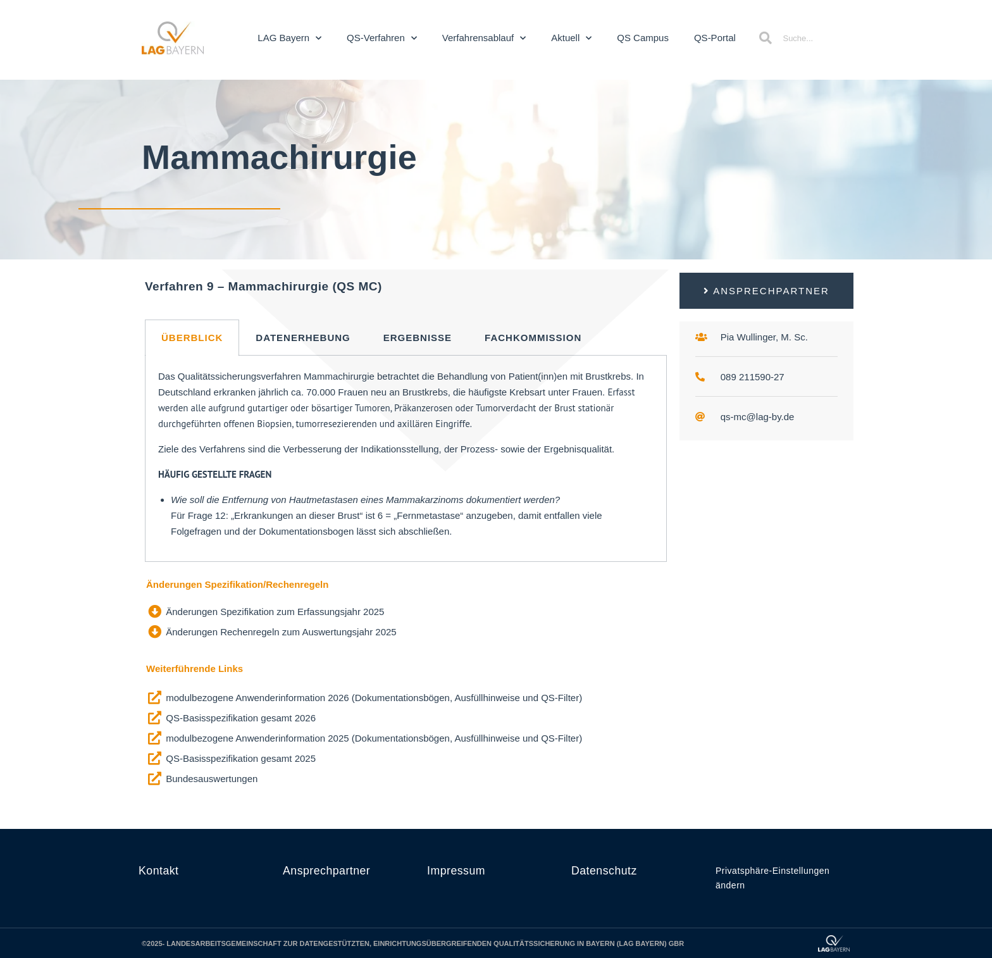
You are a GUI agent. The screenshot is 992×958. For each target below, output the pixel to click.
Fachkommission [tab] (533, 337)
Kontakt (159, 870)
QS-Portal (715, 37)
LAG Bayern (289, 38)
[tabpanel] (406, 459)
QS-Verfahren (382, 38)
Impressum (457, 870)
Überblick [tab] (192, 337)
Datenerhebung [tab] (303, 337)
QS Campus (643, 37)
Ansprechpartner (327, 870)
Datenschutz (604, 870)
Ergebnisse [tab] (417, 337)
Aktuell (571, 38)
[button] (766, 291)
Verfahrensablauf (484, 38)
